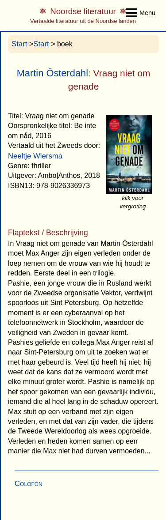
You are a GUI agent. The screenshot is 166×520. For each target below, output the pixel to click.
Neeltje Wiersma (35, 156)
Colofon (28, 483)
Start (19, 44)
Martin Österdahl (52, 73)
